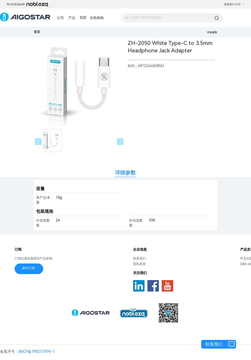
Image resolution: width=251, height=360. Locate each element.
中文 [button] (240, 4)
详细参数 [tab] (125, 173)
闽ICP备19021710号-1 (37, 351)
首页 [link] (37, 32)
